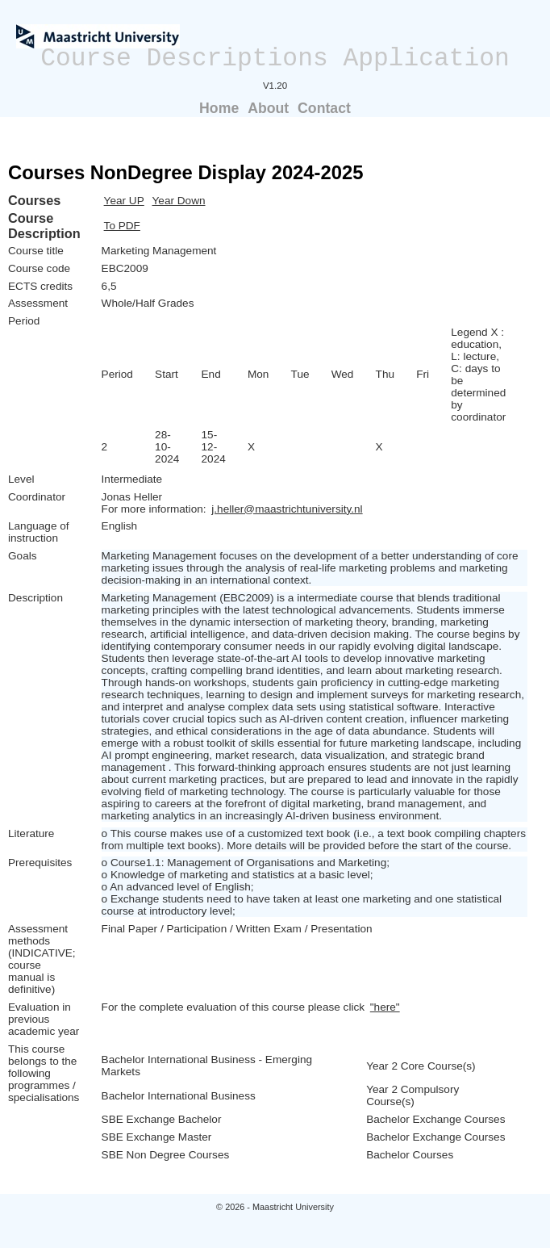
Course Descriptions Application (275, 58)
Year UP (124, 201)
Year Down (179, 201)
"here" (385, 1007)
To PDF (122, 226)
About (268, 108)
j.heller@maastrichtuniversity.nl (286, 509)
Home (219, 108)
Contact (324, 108)
